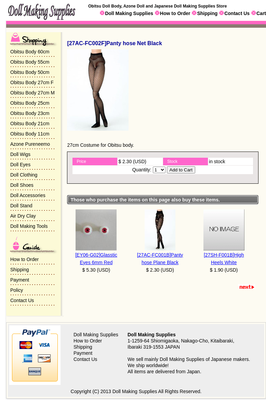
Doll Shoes (22, 185)
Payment (19, 280)
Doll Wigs (20, 154)
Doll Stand (21, 205)
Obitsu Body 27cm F (32, 82)
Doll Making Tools (29, 226)
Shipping (207, 13)
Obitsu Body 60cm (29, 51)
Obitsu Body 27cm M (32, 92)
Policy (16, 290)
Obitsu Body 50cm (29, 72)
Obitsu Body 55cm (29, 62)
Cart (261, 13)
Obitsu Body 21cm (29, 123)
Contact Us (237, 13)
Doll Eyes (20, 164)
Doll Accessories (27, 195)
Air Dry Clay (23, 216)
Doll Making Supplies (129, 13)
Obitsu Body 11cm (29, 134)
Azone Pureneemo (30, 144)
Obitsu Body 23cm (29, 113)
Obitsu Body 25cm (29, 103)
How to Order (175, 13)
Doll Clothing (23, 175)
